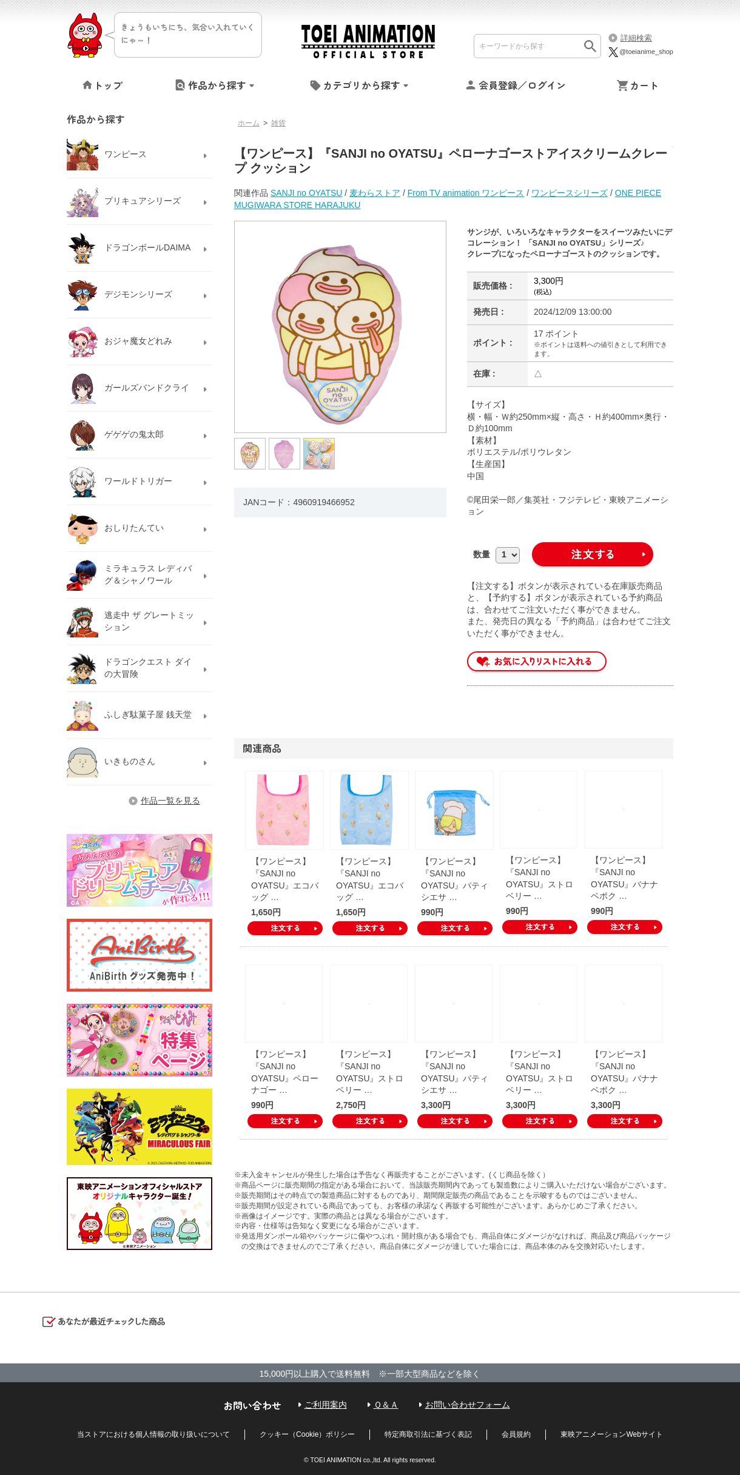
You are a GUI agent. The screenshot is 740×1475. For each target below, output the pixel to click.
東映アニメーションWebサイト (611, 1434)
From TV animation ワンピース (466, 193)
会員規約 (516, 1434)
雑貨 (278, 123)
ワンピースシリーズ (569, 193)
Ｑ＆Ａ (386, 1404)
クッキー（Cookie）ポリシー (307, 1434)
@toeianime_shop (640, 51)
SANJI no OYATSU (307, 193)
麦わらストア (374, 193)
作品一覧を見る (170, 800)
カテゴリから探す (361, 85)
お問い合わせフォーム (467, 1404)
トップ (108, 85)
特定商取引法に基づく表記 (428, 1434)
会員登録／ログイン (522, 85)
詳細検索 (636, 37)
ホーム (249, 123)
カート (644, 85)
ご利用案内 (325, 1404)
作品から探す (217, 85)
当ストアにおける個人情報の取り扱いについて (153, 1434)
